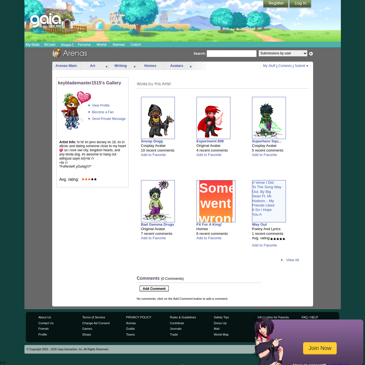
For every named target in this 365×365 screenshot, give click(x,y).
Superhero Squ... (267, 141)
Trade (174, 334)
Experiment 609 (210, 141)
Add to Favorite (153, 155)
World (102, 44)
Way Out (259, 224)
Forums (84, 44)
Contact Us (46, 323)
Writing (120, 66)
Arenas (131, 323)
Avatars (176, 66)
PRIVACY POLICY (138, 317)
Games (119, 44)
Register (276, 4)
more (106, 66)
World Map (221, 334)
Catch (136, 44)
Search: (200, 54)
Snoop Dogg (152, 141)
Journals (176, 328)
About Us (44, 317)
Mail (216, 328)
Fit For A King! (209, 224)
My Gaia (32, 44)
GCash (50, 44)
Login (300, 4)
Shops (67, 44)
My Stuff (269, 66)
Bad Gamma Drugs (157, 224)
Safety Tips (221, 317)
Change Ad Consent (96, 323)
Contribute (177, 323)
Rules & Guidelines (183, 317)
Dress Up (220, 323)
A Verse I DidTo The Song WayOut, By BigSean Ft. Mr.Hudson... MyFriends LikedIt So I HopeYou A (266, 198)
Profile (42, 334)
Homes (150, 66)
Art (92, 66)
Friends (43, 328)
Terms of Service (93, 317)
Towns (130, 334)
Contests (284, 66)
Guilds (130, 328)
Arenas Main (66, 66)
